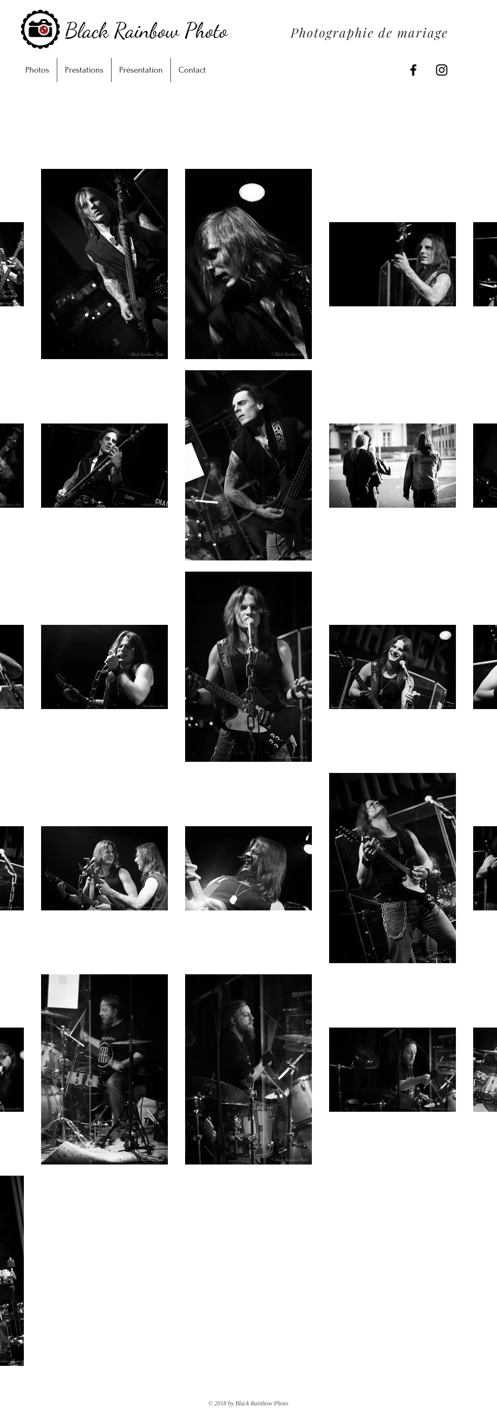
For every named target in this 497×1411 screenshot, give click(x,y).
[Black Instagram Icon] (441, 70)
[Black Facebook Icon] (413, 70)
